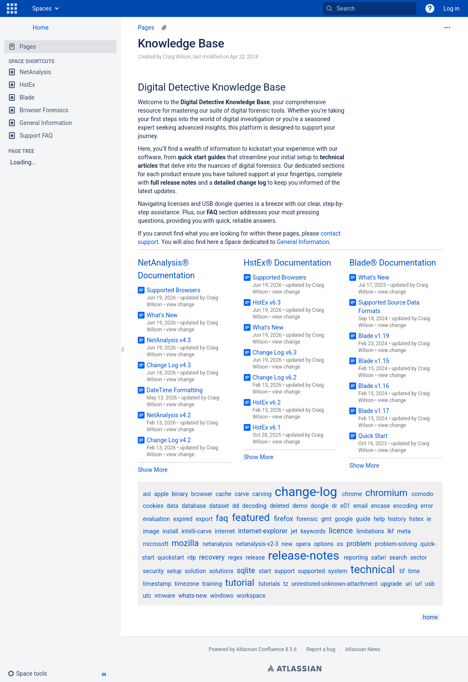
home (430, 617)
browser (201, 494)
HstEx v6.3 (267, 302)
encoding (405, 505)
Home (41, 27)
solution (195, 571)
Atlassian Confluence (260, 649)
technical (373, 569)
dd (235, 505)
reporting (356, 557)
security (153, 571)
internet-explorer (262, 531)
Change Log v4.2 (169, 440)
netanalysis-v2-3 (257, 544)
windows (222, 595)
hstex (416, 519)
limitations (370, 531)
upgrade (391, 583)
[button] (12, 8)
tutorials (269, 583)
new (286, 544)
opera (302, 544)
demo (300, 505)
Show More (152, 469)
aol (147, 494)
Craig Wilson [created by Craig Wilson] (177, 57)
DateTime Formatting (175, 390)
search (398, 557)
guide (363, 519)
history (397, 519)
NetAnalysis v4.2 (169, 415)
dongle (320, 505)
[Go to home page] (24, 8)
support (284, 571)
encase (380, 505)
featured (251, 518)
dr (334, 505)
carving (262, 494)
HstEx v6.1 (267, 427)
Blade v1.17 (373, 411)
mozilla (185, 543)
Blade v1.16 (373, 386)
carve (242, 494)
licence (341, 530)
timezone (187, 583)
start (265, 571)
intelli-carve (196, 531)
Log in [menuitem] (451, 8)
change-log (306, 491)
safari (378, 557)
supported (311, 571)
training (212, 583)
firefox (283, 519)
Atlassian (294, 668)
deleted (279, 505)
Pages (146, 27)
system (337, 571)
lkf (390, 531)
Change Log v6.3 (275, 352)
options (324, 544)
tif (402, 571)
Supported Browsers (174, 290)
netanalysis (218, 544)
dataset (219, 505)
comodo (422, 494)
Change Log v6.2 (275, 377)
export (204, 519)
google (344, 519)
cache (223, 494)
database (193, 505)
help (378, 519)
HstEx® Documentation (287, 263)
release (255, 557)
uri (408, 583)
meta (404, 531)
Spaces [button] (42, 8)
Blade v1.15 (373, 361)
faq (222, 518)
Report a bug (320, 649)
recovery (212, 557)
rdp (191, 557)
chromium (386, 493)
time (414, 571)
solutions (221, 571)
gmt (326, 519)
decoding (254, 505)
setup (174, 571)
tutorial (239, 582)
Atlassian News (362, 649)
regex (235, 557)
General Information (303, 241)
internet (225, 531)
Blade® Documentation (392, 263)
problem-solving (396, 544)
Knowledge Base (181, 43)
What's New (162, 315)
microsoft (155, 544)
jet (294, 531)
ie (428, 519)
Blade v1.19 (373, 336)
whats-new (192, 595)
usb (430, 583)
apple (161, 494)
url (418, 583)
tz (285, 583)
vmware (164, 595)
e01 (345, 505)
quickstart (171, 557)
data (172, 505)
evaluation (156, 519)
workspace (251, 595)
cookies (153, 505)
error (427, 505)
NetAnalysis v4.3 (169, 340)
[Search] (329, 8)
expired (183, 519)
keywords (313, 531)
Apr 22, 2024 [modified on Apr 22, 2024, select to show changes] (244, 57)
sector (418, 557)
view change (180, 305)
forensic (307, 519)
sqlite (246, 570)
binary (180, 494)
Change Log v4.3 (169, 365)
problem (358, 544)
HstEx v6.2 (267, 402)
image (151, 531)
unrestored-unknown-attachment (334, 583)
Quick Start (372, 435)
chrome (352, 494)
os (340, 544)
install (170, 531)
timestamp (157, 583)
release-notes (303, 556)
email (360, 505)
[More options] (447, 27)
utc (147, 595)
